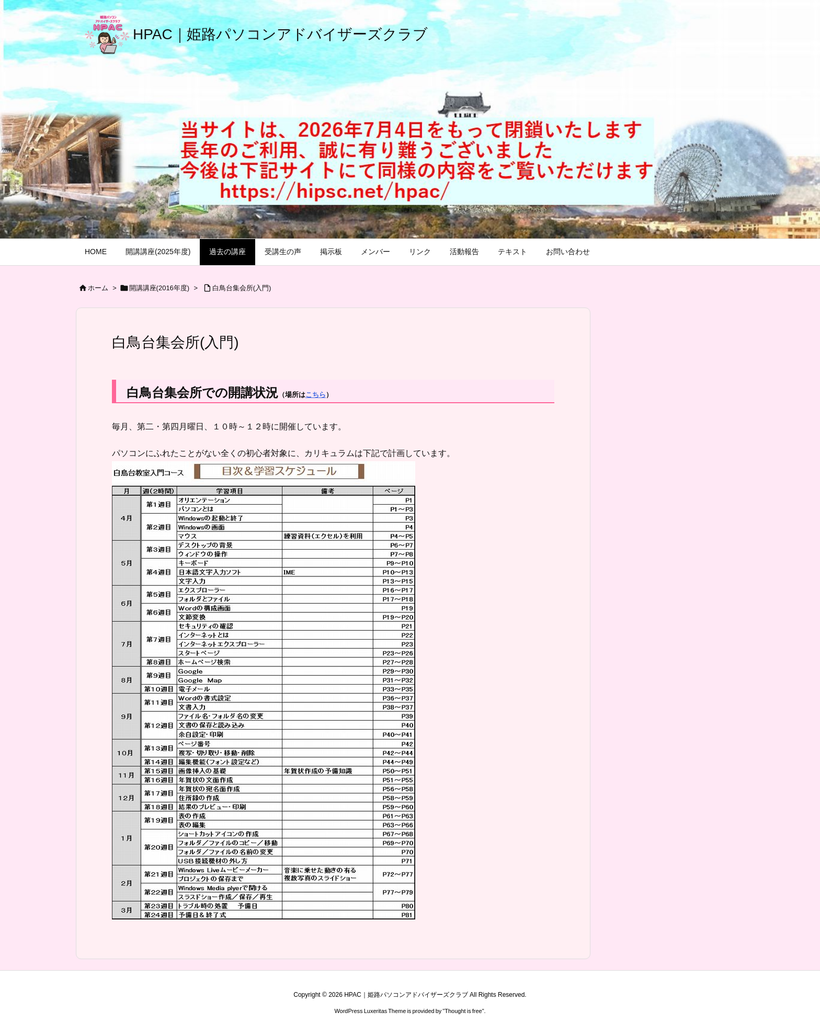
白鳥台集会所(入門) (241, 288)
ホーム (98, 288)
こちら (315, 395)
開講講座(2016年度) (159, 288)
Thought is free (463, 1011)
